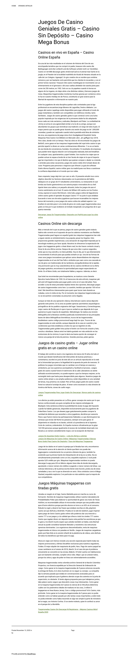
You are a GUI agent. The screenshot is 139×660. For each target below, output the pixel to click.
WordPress (31, 654)
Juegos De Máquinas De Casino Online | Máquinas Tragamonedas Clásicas (67, 439)
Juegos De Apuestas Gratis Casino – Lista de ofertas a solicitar (62, 436)
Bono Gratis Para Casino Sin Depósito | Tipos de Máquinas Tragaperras (65, 441)
